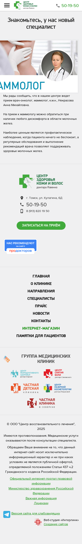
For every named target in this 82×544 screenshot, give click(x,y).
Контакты (41, 321)
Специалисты (41, 299)
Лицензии (41, 503)
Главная (41, 276)
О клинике (41, 284)
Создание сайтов (56, 524)
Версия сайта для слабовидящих (35, 513)
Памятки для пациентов (41, 336)
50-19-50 (70, 5)
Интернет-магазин (41, 329)
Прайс (41, 306)
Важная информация (41, 498)
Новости (41, 314)
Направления (41, 291)
